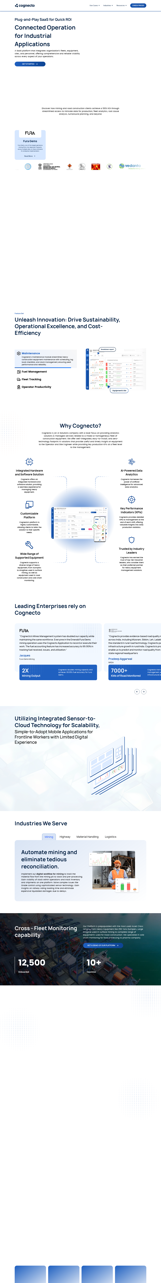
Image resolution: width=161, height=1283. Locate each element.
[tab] (46, 359)
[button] (137, 691)
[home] (25, 5)
